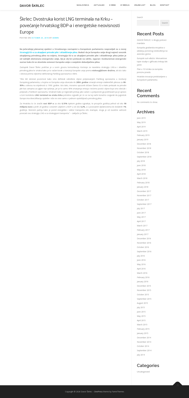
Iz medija (125, 5)
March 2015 (142, 324)
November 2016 (144, 243)
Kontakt (164, 5)
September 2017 (144, 204)
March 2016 (142, 273)
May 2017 (141, 217)
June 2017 (141, 212)
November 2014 (144, 342)
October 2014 (143, 346)
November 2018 (144, 148)
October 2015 (143, 294)
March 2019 (142, 131)
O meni (112, 5)
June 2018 (141, 165)
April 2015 (141, 320)
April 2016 (141, 268)
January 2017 (142, 234)
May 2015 (141, 316)
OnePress (98, 391)
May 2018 (141, 169)
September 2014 (144, 350)
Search (140, 17)
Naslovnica (83, 5)
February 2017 (143, 230)
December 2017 (144, 191)
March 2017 (142, 225)
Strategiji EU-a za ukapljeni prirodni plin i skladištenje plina (48, 52)
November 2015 (144, 290)
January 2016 (142, 281)
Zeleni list (140, 5)
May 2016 (141, 264)
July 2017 (141, 208)
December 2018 (144, 144)
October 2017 (143, 199)
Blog (153, 5)
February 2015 (143, 329)
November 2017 (144, 195)
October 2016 (143, 247)
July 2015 (141, 307)
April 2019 (141, 126)
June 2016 (141, 260)
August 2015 (142, 303)
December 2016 (144, 238)
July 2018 (141, 161)
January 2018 (142, 187)
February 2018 (143, 182)
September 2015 (144, 299)
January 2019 (142, 139)
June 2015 (141, 311)
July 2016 (141, 256)
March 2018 (142, 178)
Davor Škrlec (32, 5)
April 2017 (141, 221)
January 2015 (142, 333)
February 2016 (143, 277)
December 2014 (144, 337)
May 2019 (141, 122)
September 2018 (144, 156)
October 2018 (143, 152)
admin (55, 38)
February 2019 (143, 135)
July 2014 (141, 354)
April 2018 (141, 174)
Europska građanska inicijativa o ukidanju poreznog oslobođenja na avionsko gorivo (152, 50)
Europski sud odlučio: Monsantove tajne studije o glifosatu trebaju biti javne (152, 61)
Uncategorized (143, 371)
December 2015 (144, 286)
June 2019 (141, 118)
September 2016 (144, 251)
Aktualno (99, 5)
